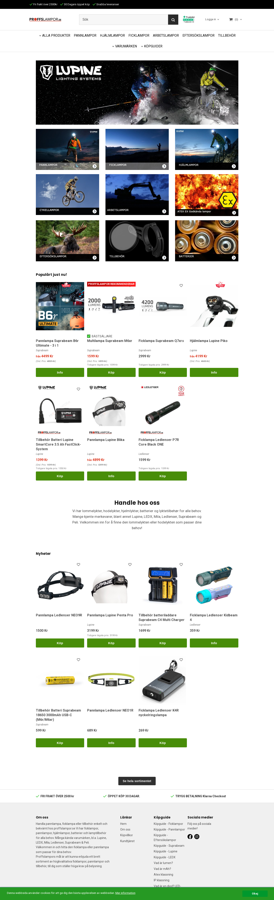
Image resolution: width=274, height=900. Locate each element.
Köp (111, 372)
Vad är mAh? (162, 869)
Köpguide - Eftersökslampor (165, 837)
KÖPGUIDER (153, 46)
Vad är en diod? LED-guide (167, 888)
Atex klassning (163, 874)
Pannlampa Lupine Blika (105, 440)
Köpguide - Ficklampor (168, 823)
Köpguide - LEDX (164, 857)
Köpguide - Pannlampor (169, 829)
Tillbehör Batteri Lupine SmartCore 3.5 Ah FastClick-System (58, 444)
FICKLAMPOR (138, 35)
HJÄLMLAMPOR (112, 35)
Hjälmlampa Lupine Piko (209, 341)
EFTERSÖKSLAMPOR (198, 35)
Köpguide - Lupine (165, 851)
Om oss (125, 829)
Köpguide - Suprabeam (169, 845)
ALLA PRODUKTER (56, 35)
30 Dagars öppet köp (75, 4)
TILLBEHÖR (227, 35)
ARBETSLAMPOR (166, 35)
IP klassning (161, 880)
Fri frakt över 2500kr (43, 4)
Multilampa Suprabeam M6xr (109, 341)
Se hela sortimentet (137, 781)
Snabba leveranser (106, 4)
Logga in (210, 19)
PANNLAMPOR (85, 35)
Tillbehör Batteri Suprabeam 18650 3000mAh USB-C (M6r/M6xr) (58, 715)
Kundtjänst (127, 841)
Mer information (125, 898)
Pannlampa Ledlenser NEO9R (59, 615)
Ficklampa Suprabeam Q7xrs (161, 341)
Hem (123, 823)
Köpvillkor (126, 835)
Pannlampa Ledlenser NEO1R (110, 710)
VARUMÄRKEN (126, 46)
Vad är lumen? (163, 863)
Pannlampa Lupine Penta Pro (110, 615)
